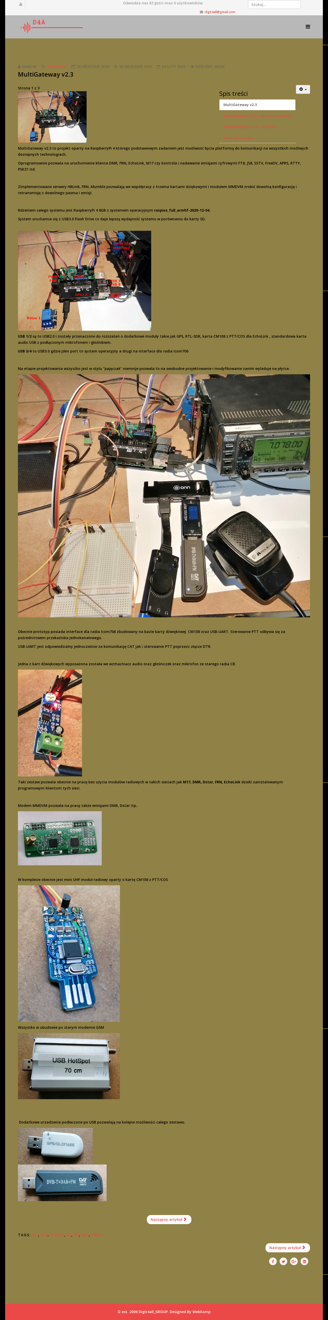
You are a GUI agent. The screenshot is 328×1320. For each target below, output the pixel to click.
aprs (85, 1234)
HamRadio (56, 66)
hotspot (57, 1234)
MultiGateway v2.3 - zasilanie (249, 126)
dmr (44, 1234)
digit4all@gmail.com (220, 12)
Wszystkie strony (238, 137)
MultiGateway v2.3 (240, 104)
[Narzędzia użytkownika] (303, 89)
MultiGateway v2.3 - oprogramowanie (257, 115)
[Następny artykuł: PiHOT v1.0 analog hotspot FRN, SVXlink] (287, 1247)
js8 (68, 1234)
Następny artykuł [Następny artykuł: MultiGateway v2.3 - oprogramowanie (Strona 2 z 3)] (169, 1219)
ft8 (76, 1234)
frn (35, 1234)
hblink (96, 1234)
